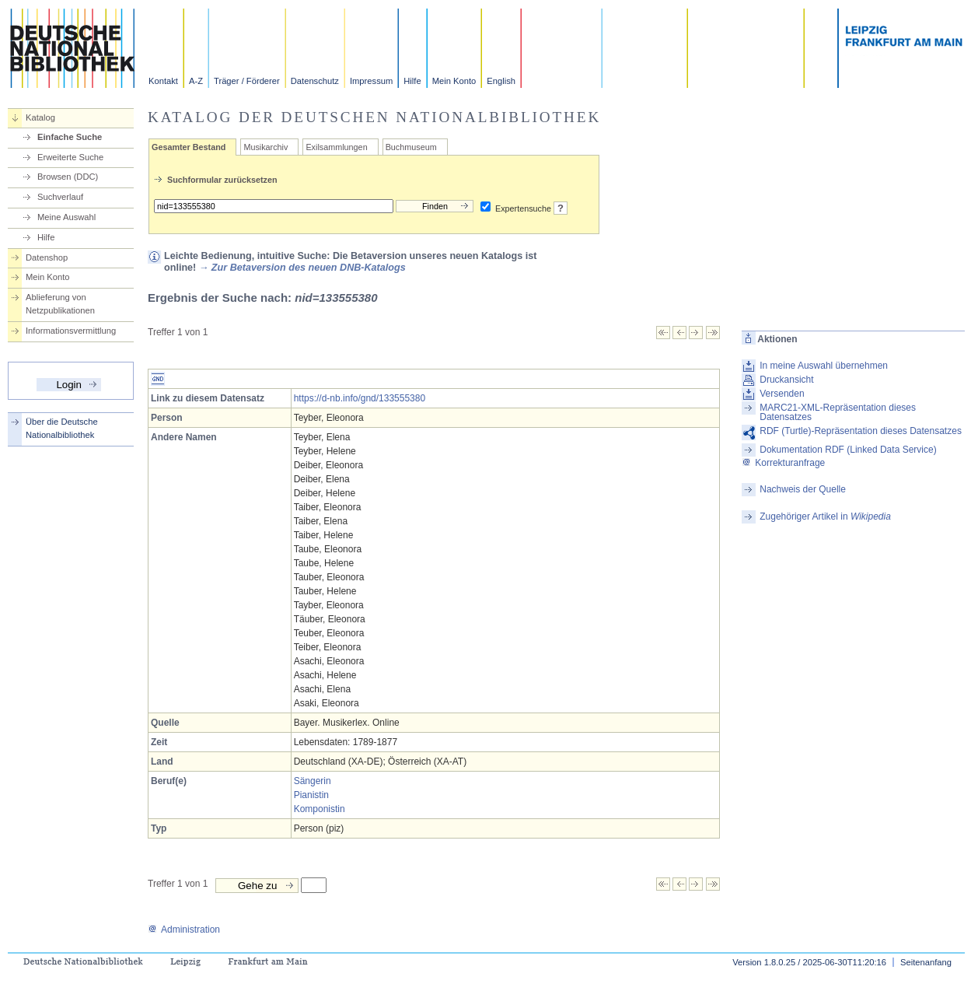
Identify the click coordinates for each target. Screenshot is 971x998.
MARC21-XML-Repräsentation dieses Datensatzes (838, 412)
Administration (184, 929)
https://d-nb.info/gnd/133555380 (359, 398)
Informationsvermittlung (71, 330)
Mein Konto (454, 81)
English (501, 81)
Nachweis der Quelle (803, 489)
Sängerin (312, 781)
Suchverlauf (60, 196)
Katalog (40, 117)
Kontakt (163, 81)
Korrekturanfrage (783, 462)
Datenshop (47, 257)
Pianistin (311, 795)
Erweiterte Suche (70, 157)
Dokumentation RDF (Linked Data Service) (848, 449)
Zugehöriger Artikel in (825, 516)
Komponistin (319, 809)
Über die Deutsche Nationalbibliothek (62, 428)
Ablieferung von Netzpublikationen (60, 303)
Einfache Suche (69, 137)
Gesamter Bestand (188, 147)
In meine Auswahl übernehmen (824, 365)
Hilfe (412, 81)
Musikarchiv (265, 147)
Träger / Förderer (247, 81)
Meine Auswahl (66, 217)
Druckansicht (786, 379)
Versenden (782, 393)
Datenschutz (315, 81)
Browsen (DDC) (67, 176)
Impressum (371, 81)
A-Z (196, 81)
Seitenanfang (926, 962)
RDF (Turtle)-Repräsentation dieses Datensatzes (861, 430)
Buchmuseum (411, 147)
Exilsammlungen (336, 147)
